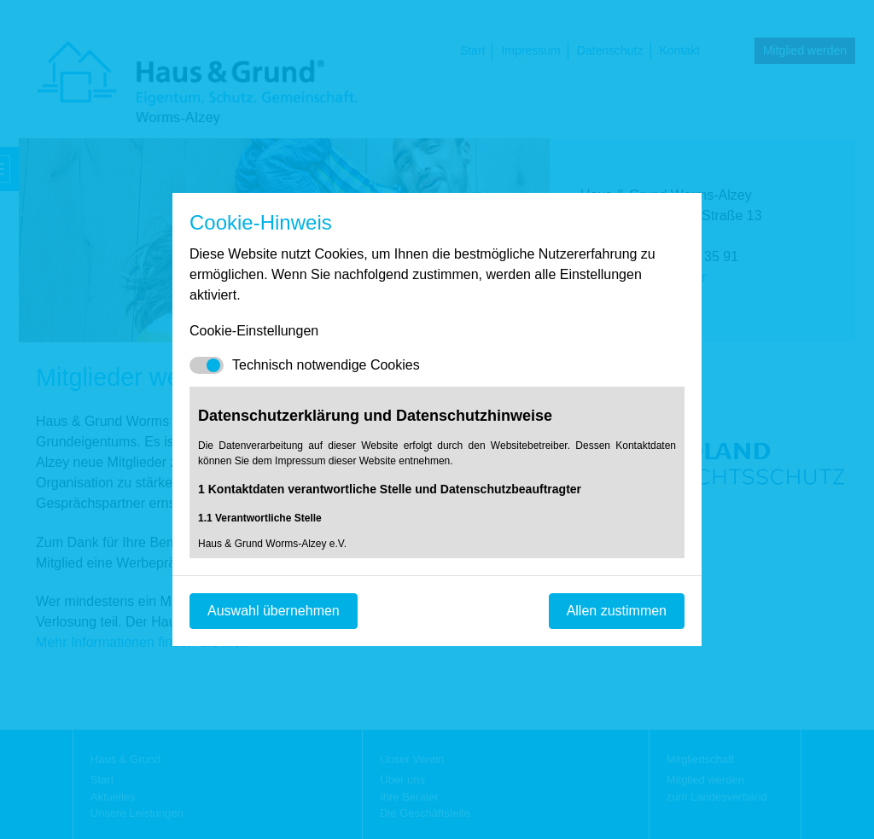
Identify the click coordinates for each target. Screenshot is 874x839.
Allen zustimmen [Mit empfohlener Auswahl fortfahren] (617, 610)
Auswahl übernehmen (273, 610)
